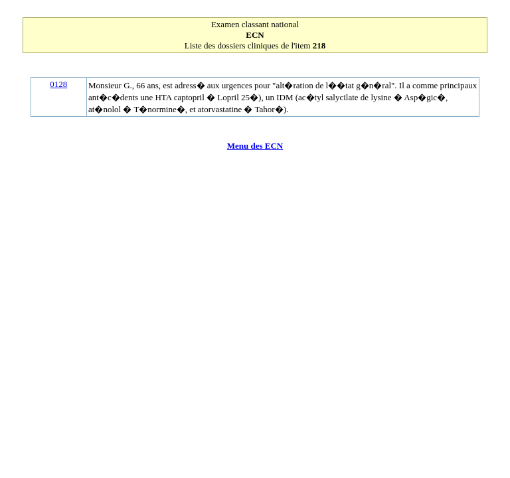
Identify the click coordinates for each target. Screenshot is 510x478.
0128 (58, 84)
